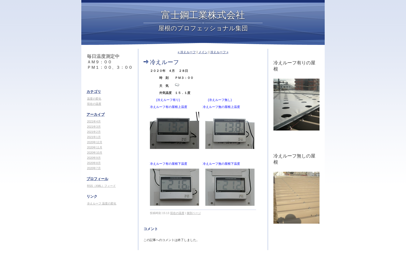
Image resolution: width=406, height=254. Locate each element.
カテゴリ (93, 92)
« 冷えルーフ (187, 52)
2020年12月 (94, 142)
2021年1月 (94, 137)
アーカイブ (95, 114)
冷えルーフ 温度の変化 (101, 203)
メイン (203, 52)
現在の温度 (94, 103)
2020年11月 (94, 147)
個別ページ (194, 213)
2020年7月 (94, 168)
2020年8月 (94, 162)
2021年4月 (94, 121)
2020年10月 (94, 152)
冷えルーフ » (219, 52)
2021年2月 (94, 131)
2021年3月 (94, 126)
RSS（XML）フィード (101, 185)
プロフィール (97, 179)
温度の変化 (94, 98)
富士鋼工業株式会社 (203, 15)
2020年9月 (94, 157)
